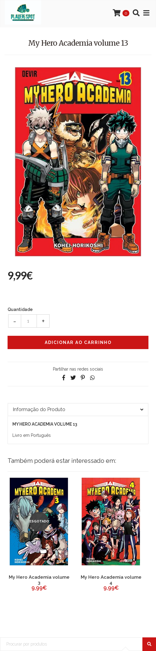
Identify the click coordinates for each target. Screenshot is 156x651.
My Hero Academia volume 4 (111, 579)
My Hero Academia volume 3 (39, 579)
